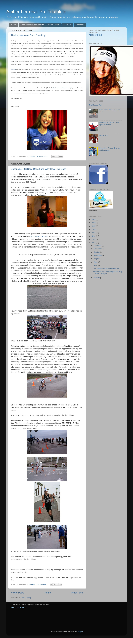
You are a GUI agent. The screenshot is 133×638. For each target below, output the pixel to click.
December (98, 245)
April (96, 265)
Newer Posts (17, 592)
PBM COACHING (95, 35)
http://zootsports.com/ (39, 236)
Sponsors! (80, 25)
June (96, 262)
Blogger (80, 632)
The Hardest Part (95, 105)
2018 (94, 223)
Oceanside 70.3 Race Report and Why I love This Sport (38, 169)
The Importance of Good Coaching (28, 35)
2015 (94, 233)
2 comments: (42, 584)
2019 (94, 219)
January (97, 278)
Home (13, 25)
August (97, 259)
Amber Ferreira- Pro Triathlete (36, 11)
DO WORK (103, 135)
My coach (13, 69)
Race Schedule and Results (32, 25)
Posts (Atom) (26, 598)
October (97, 252)
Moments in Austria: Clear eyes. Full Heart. (109, 124)
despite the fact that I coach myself (61, 88)
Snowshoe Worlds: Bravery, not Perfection (109, 149)
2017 (94, 226)
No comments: (42, 156)
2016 (94, 229)
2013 (94, 239)
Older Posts (77, 592)
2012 (94, 243)
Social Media (53, 25)
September (98, 255)
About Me (67, 25)
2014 (94, 236)
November (98, 249)
